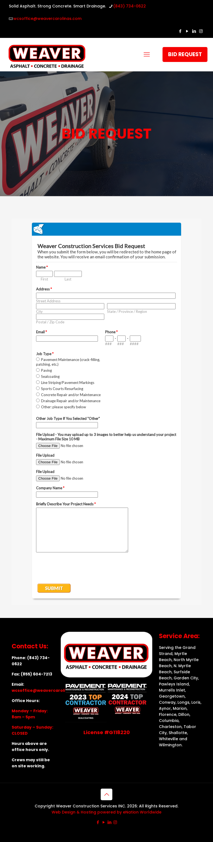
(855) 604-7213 (36, 674)
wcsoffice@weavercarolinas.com (47, 690)
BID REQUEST (185, 54)
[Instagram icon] (201, 31)
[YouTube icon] (187, 31)
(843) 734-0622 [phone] (129, 6)
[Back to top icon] (106, 794)
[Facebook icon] (180, 31)
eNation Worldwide (142, 812)
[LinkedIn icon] (194, 31)
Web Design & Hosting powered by (87, 812)
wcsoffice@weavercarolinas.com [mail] (47, 18)
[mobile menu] (146, 54)
